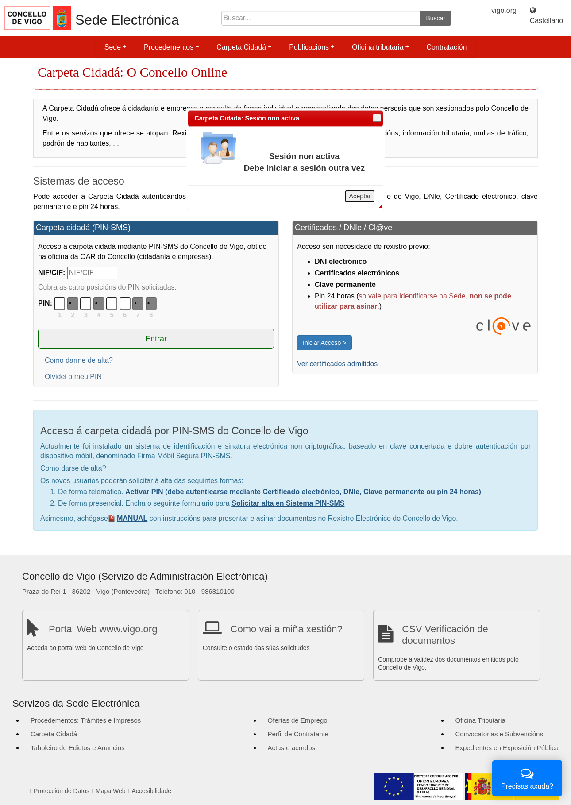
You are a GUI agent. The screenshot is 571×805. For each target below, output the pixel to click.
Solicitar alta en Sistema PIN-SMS (287, 503)
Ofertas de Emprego (298, 720)
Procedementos (171, 47)
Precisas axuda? (527, 777)
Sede (115, 47)
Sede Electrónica (127, 20)
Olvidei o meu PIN (73, 376)
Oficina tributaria (380, 47)
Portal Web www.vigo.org (103, 629)
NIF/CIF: (51, 272)
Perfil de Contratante (298, 734)
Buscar (435, 18)
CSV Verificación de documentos (445, 634)
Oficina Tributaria (480, 720)
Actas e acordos (292, 747)
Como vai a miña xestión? (287, 629)
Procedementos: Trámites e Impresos (86, 720)
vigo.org (504, 10)
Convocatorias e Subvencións (499, 734)
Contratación (447, 47)
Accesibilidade (152, 790)
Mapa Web (110, 790)
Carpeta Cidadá (243, 47)
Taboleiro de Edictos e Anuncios (78, 747)
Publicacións (311, 47)
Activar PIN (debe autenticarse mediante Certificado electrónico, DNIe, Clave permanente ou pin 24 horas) (303, 491)
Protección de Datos (61, 790)
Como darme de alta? (79, 360)
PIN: (45, 303)
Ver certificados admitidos (337, 364)
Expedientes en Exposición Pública (507, 747)
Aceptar (360, 196)
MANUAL (132, 518)
